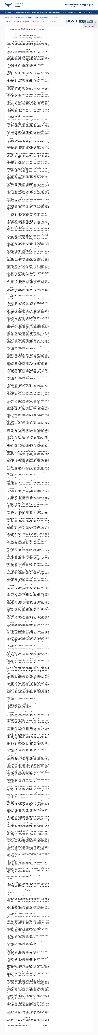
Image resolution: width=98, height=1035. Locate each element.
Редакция (44, 19)
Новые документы (44, 12)
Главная (7, 17)
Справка (63, 12)
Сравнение (82, 21)
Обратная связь (35, 12)
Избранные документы (54, 12)
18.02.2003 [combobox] (45, 21)
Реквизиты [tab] (17, 21)
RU (90, 12)
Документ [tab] (9, 21)
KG (85, 12)
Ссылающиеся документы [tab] (31, 21)
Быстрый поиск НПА (10, 12)
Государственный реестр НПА (23, 12)
